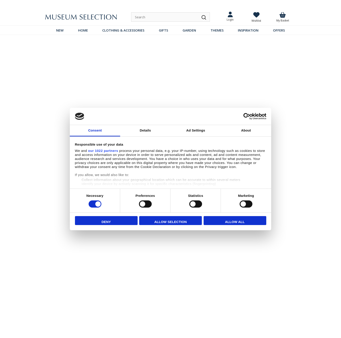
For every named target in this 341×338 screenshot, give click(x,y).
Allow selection (170, 222)
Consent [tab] (95, 130)
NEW (60, 30)
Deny (106, 222)
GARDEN (189, 30)
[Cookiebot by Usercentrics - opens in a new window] (246, 116)
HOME (83, 30)
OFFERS (279, 30)
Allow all (235, 222)
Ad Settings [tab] (195, 130)
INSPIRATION (248, 30)
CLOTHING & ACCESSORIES (123, 30)
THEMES (217, 30)
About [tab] (246, 130)
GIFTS (163, 30)
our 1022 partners (103, 151)
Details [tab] (145, 130)
